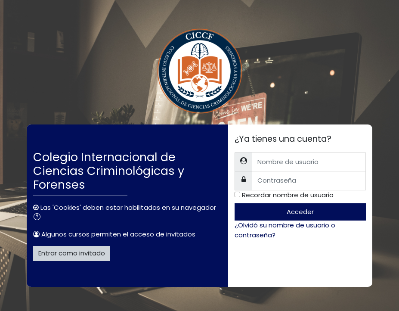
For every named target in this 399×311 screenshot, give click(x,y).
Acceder (300, 211)
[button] (38, 217)
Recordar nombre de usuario (288, 194)
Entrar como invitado (71, 253)
